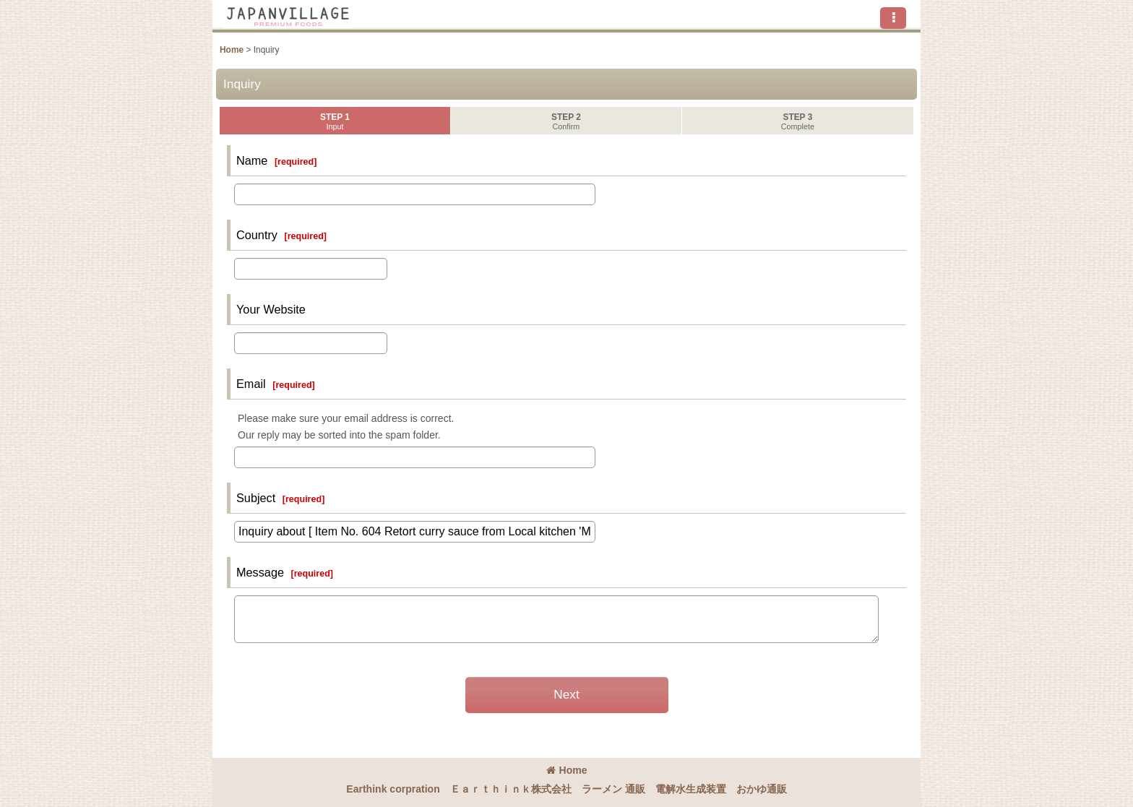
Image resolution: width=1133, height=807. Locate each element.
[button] (893, 18)
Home (566, 770)
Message (260, 572)
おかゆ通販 (761, 789)
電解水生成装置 (690, 789)
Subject (255, 497)
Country (256, 234)
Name (251, 160)
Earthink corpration (392, 789)
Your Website (271, 309)
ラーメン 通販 (613, 789)
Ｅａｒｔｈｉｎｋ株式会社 (511, 789)
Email (251, 383)
